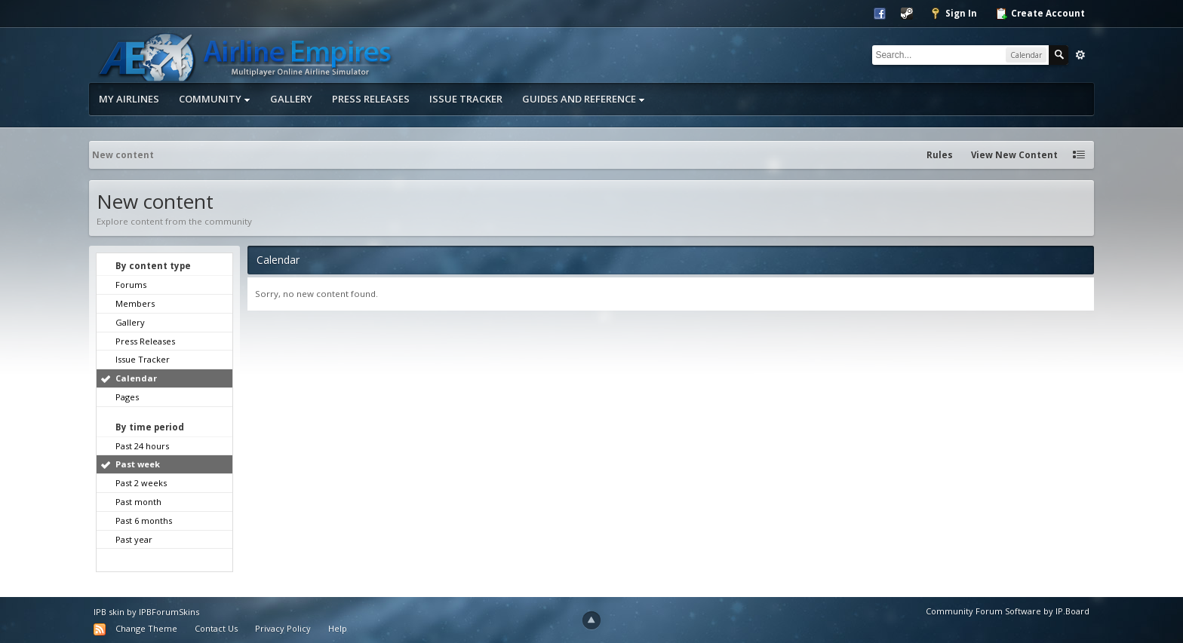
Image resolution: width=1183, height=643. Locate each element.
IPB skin (109, 611)
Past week (137, 464)
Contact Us (216, 628)
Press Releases (371, 99)
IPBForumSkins (169, 611)
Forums (130, 284)
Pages (127, 397)
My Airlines (129, 99)
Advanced (1080, 55)
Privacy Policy (283, 628)
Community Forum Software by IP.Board (1007, 611)
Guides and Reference (583, 99)
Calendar (136, 378)
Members (135, 303)
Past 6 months (143, 520)
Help (337, 628)
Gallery (291, 99)
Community (214, 99)
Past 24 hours (142, 446)
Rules (939, 155)
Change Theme (146, 628)
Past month (138, 501)
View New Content (1014, 155)
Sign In (953, 14)
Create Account (1040, 14)
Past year (133, 539)
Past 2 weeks (141, 482)
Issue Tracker (465, 99)
